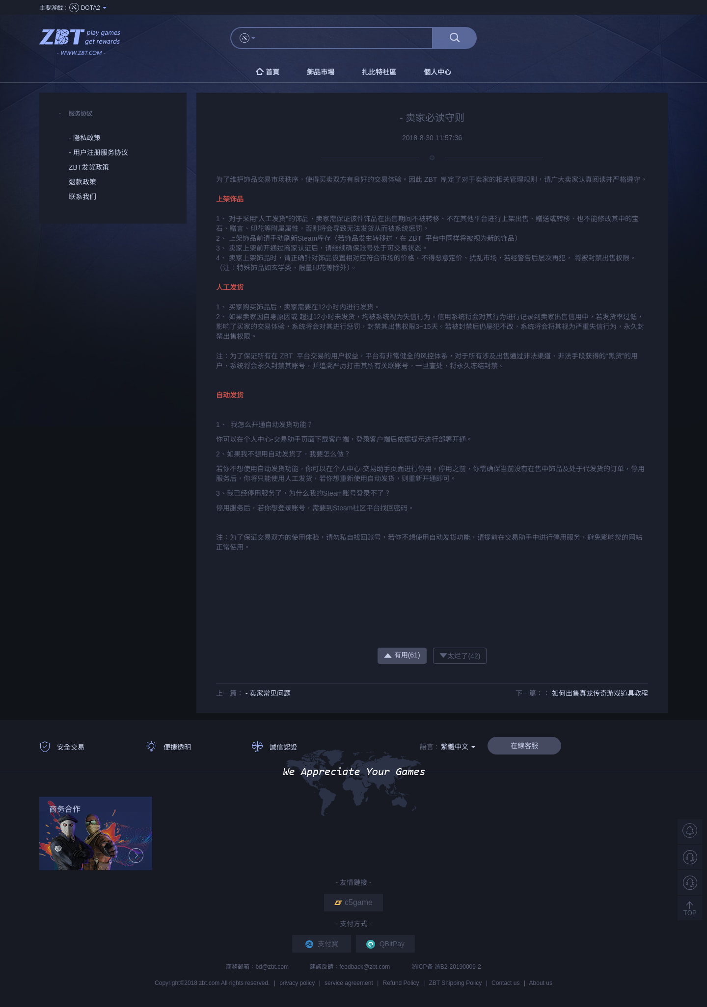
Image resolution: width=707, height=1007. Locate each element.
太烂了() (459, 656)
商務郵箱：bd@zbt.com (258, 966)
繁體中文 (458, 747)
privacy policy (297, 983)
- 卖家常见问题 (268, 693)
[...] (348, 38)
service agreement (349, 983)
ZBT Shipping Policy (455, 983)
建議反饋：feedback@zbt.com (350, 966)
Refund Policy (401, 983)
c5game (353, 902)
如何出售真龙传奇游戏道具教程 (600, 693)
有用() (402, 655)
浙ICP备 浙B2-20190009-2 (446, 966)
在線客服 (524, 746)
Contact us (505, 983)
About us (540, 983)
